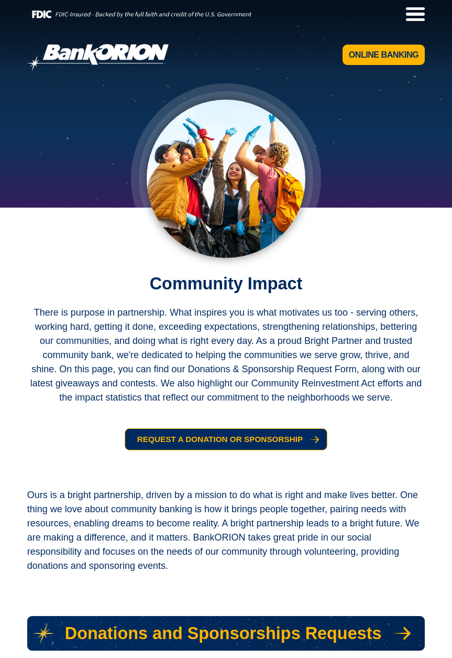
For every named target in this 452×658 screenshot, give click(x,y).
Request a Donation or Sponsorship (220, 439)
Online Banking (383, 54)
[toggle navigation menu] (410, 14)
